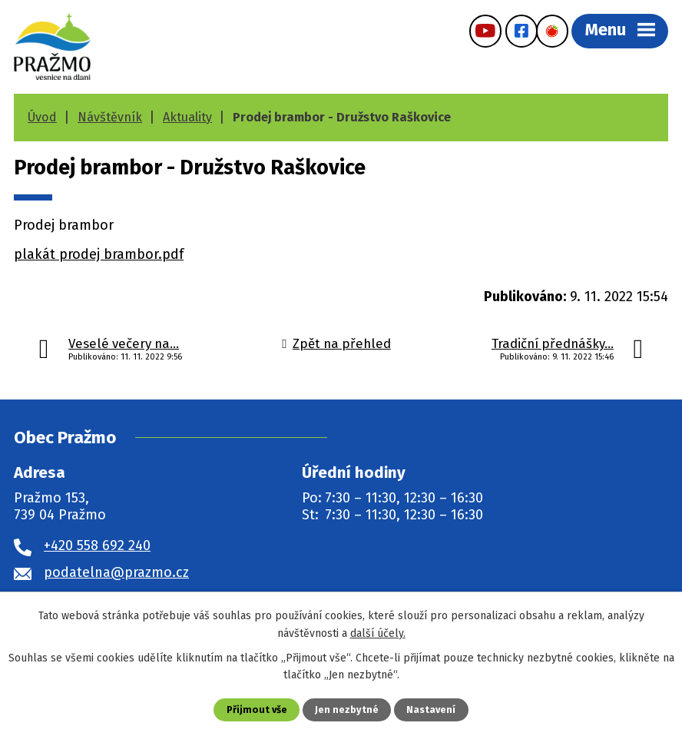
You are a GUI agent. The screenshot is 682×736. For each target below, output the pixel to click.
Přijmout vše (257, 709)
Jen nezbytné (347, 709)
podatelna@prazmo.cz (116, 572)
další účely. (378, 632)
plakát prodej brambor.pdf (99, 254)
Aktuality (187, 117)
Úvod (42, 117)
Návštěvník (110, 117)
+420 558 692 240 (97, 545)
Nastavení (430, 709)
